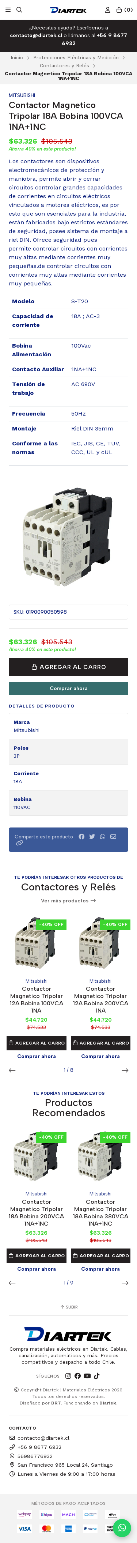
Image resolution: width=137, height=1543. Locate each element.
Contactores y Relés (64, 65)
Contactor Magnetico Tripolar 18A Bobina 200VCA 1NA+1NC (36, 1212)
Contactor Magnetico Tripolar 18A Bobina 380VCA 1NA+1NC (100, 1212)
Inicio (17, 57)
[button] (19, 843)
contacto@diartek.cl (39, 1438)
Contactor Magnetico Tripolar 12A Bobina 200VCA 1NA (100, 999)
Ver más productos (68, 900)
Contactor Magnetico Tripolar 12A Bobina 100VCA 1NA (36, 999)
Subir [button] (69, 1307)
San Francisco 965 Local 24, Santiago (61, 1465)
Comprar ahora (69, 688)
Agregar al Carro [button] (36, 1043)
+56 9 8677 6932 (35, 1447)
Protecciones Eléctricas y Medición (76, 57)
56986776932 (31, 1456)
